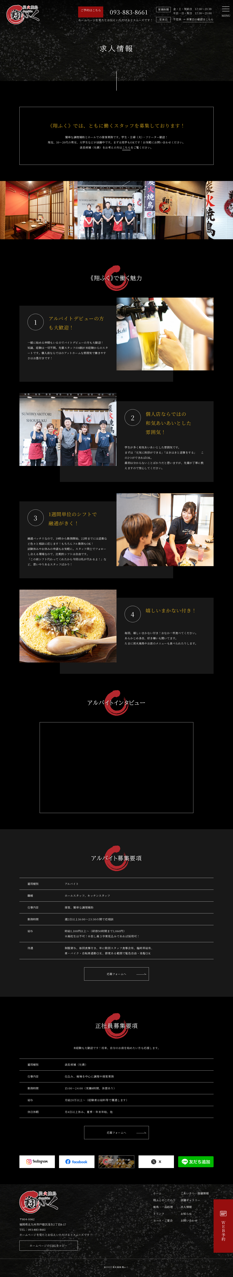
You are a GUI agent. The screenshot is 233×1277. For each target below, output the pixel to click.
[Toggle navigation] (225, 8)
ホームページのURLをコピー (48, 1245)
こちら (126, 147)
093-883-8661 (129, 12)
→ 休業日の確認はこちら (198, 19)
